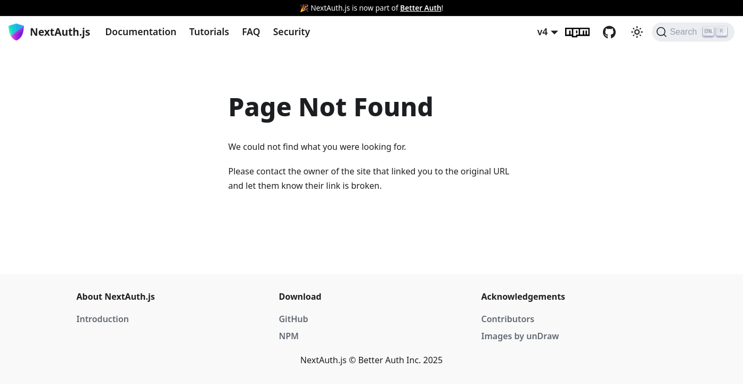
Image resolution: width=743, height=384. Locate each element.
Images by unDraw (520, 336)
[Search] (693, 32)
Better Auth (420, 8)
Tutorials (209, 31)
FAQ (251, 31)
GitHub (615, 32)
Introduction (103, 319)
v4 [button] (542, 31)
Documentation (140, 31)
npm (584, 32)
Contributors (508, 319)
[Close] (729, 8)
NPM (289, 336)
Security (291, 31)
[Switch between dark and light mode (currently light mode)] (637, 32)
